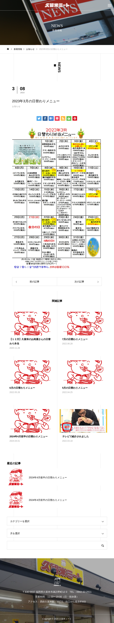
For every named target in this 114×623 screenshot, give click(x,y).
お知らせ (16, 106)
